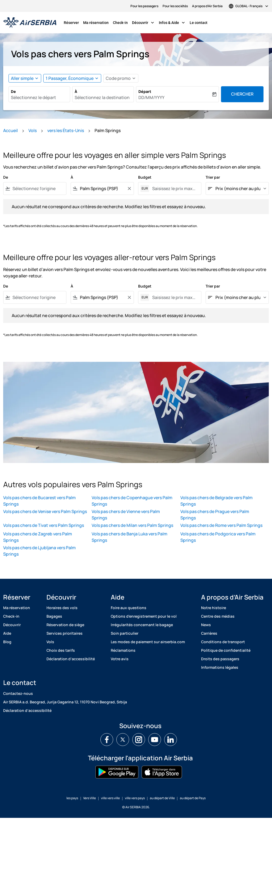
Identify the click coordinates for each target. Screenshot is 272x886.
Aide (7, 633)
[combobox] (39, 97)
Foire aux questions (128, 607)
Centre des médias (218, 616)
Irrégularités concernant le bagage (142, 624)
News (206, 624)
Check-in (120, 22)
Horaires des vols (62, 607)
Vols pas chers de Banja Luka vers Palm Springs (129, 537)
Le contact (198, 22)
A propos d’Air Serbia (207, 6)
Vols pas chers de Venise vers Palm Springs (45, 511)
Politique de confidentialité (225, 650)
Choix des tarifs (60, 650)
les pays (72, 798)
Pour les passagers (144, 6)
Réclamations (123, 650)
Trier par (213, 177)
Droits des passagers (220, 658)
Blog (7, 641)
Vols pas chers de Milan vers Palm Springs (132, 525)
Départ (144, 91)
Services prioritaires (64, 633)
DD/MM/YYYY (151, 97)
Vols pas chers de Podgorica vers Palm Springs (218, 537)
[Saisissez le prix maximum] (174, 188)
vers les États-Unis (65, 130)
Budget (144, 177)
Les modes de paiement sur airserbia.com (148, 641)
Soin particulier (124, 633)
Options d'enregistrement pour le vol (144, 616)
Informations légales (219, 667)
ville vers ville (110, 798)
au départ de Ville (162, 798)
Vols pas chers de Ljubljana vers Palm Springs (39, 551)
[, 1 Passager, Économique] (70, 78)
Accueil (10, 130)
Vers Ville (89, 798)
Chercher (242, 94)
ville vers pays (135, 798)
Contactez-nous (18, 693)
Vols (32, 130)
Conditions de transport (223, 641)
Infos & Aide (173, 22)
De (13, 91)
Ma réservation (96, 22)
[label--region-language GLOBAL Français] (249, 6)
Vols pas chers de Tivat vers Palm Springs (43, 525)
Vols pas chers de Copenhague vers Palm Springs (132, 501)
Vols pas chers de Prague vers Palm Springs (214, 514)
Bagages (54, 616)
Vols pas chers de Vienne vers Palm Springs (126, 514)
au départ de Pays (193, 798)
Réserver (71, 22)
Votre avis (120, 658)
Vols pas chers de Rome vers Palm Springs (221, 525)
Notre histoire (213, 607)
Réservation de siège (65, 624)
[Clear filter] (129, 188)
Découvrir (144, 22)
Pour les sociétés (175, 6)
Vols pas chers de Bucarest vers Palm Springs (39, 501)
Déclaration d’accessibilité (70, 658)
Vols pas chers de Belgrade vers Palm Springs (216, 501)
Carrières (209, 633)
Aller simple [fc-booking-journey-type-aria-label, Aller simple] (22, 78)
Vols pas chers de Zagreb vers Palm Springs (37, 537)
